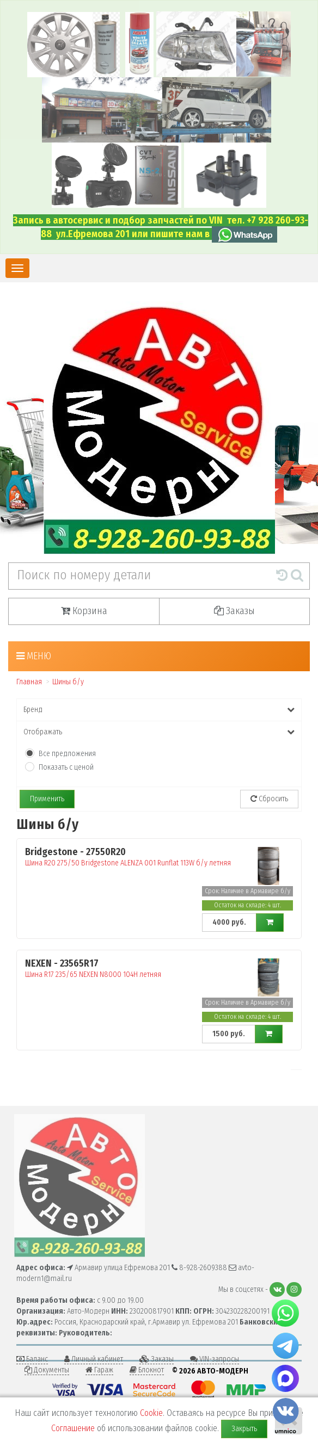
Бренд (159, 709)
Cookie (151, 1413)
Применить (47, 798)
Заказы (234, 611)
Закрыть (244, 1428)
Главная (29, 681)
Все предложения (67, 753)
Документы (47, 1370)
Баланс (32, 1359)
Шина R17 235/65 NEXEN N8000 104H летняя (134, 968)
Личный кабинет (93, 1359)
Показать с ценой (66, 767)
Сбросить (269, 798)
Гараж (99, 1370)
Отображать (159, 732)
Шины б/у (68, 681)
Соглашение (73, 1428)
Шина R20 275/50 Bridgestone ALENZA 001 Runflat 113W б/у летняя (134, 857)
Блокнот (147, 1370)
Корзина (84, 611)
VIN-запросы (214, 1359)
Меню (33, 656)
